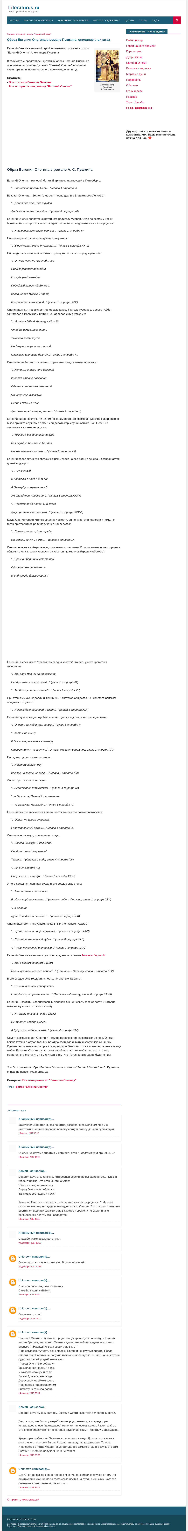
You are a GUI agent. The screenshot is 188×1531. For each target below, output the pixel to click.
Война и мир (134, 40)
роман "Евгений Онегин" (39, 34)
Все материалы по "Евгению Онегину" (49, 1080)
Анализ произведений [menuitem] (38, 20)
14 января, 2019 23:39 (29, 1455)
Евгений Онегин (136, 62)
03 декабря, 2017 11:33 (30, 1243)
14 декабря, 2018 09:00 (30, 1318)
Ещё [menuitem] (154, 20)
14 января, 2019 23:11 (29, 1393)
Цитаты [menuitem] (129, 20)
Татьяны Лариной (93, 955)
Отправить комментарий (23, 1499)
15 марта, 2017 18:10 (29, 1133)
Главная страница (16, 34)
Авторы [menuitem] (14, 20)
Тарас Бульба (135, 102)
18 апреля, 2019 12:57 (29, 1487)
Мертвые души (136, 74)
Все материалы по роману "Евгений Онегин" (40, 86)
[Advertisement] (64, 128)
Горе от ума (134, 51)
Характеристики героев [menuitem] (73, 20)
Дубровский (134, 57)
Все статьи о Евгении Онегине (30, 82)
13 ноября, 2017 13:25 (29, 1219)
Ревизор (131, 96)
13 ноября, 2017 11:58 (29, 1157)
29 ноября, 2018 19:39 (29, 1294)
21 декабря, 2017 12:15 (30, 1266)
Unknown (25, 1256)
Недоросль (133, 79)
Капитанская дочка (138, 68)
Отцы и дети (134, 91)
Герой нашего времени (141, 45)
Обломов (132, 85)
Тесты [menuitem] (143, 20)
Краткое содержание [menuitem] (106, 20)
